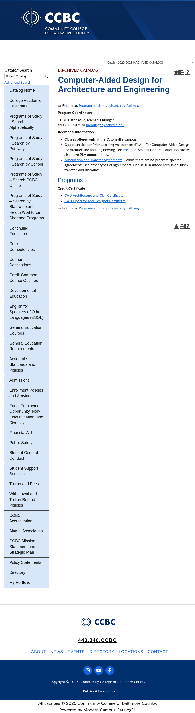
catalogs (52, 703)
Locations (131, 652)
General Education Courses (25, 330)
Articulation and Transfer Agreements (93, 160)
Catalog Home (22, 90)
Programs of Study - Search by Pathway (25, 143)
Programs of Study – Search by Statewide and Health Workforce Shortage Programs (26, 206)
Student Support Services (23, 471)
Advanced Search (17, 82)
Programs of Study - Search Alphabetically (25, 122)
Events (76, 652)
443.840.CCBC (97, 640)
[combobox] (150, 62)
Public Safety (21, 442)
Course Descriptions (20, 262)
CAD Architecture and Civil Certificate (93, 195)
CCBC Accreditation (20, 518)
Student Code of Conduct (23, 455)
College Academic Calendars (25, 103)
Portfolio (129, 149)
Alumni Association (26, 531)
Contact (158, 652)
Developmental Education (22, 293)
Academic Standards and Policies (22, 364)
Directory (17, 572)
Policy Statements (25, 562)
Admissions (19, 380)
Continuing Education (18, 231)
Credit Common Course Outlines (23, 278)
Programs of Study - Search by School (26, 161)
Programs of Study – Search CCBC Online (25, 180)
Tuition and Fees (24, 484)
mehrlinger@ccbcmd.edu (105, 125)
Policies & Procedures (99, 691)
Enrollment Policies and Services (26, 393)
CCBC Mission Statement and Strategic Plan (22, 546)
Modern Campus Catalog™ (109, 709)
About (38, 652)
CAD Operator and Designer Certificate (95, 201)
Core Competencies (22, 247)
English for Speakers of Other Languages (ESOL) (26, 312)
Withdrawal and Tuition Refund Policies (23, 499)
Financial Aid (20, 432)
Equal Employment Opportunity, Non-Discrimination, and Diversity (26, 414)
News (57, 652)
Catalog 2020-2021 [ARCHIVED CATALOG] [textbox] (135, 62)
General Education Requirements (25, 346)
